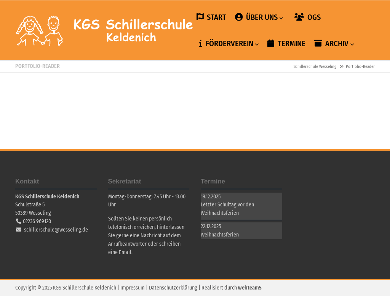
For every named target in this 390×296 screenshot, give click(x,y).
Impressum (132, 288)
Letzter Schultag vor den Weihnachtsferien (227, 208)
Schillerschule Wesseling (104, 30)
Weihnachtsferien (220, 235)
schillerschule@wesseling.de (56, 230)
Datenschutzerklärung (173, 288)
